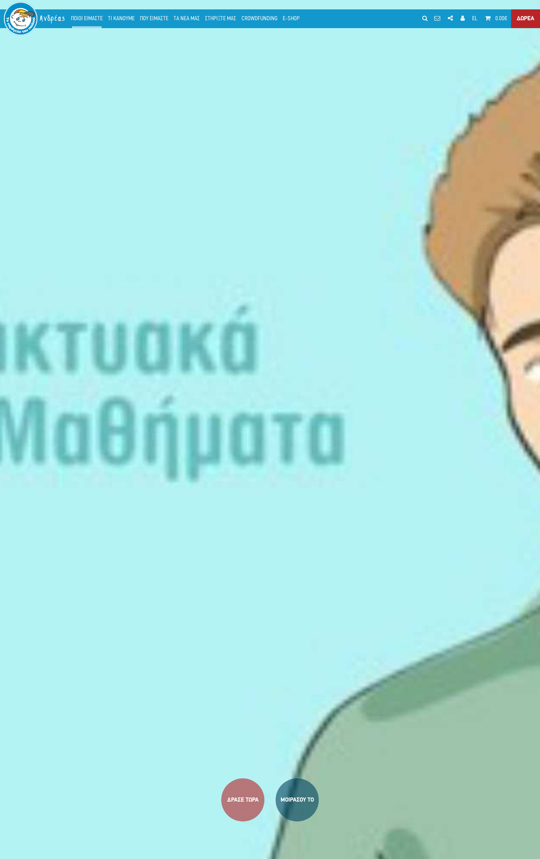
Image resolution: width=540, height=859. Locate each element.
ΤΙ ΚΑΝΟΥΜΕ (121, 19)
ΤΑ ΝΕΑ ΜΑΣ (187, 19)
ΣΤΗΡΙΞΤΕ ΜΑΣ (220, 19)
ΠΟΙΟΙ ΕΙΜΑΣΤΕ (87, 19)
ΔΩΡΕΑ (525, 19)
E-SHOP (291, 19)
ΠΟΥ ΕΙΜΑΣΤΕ (154, 19)
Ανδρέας (53, 19)
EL (474, 19)
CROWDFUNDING (260, 19)
